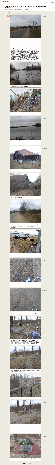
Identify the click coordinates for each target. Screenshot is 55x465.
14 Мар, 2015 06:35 (44, 118)
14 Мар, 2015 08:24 (44, 436)
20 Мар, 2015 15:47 (24, 9)
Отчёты (6, 4)
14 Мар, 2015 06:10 (44, 16)
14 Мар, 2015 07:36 (44, 318)
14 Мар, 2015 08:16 (44, 402)
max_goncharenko (18, 9)
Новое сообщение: (11, 9)
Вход (52, 1)
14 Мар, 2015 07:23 (44, 290)
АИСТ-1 (8, 17)
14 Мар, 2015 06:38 (44, 148)
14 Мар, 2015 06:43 (44, 175)
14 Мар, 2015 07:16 (44, 260)
